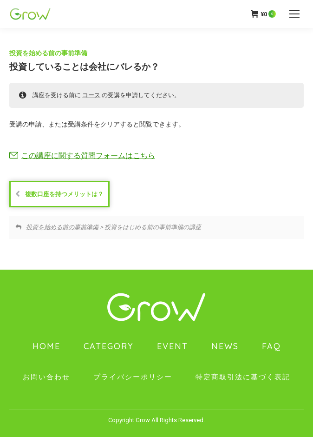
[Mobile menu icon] (294, 14)
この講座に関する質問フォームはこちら (88, 155)
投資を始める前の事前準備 (48, 53)
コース (91, 95)
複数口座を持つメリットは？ (59, 193)
